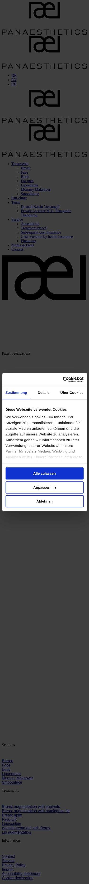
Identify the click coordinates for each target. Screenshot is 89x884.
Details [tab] (44, 393)
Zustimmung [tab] (16, 393)
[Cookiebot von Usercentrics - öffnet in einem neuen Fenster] (63, 379)
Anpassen (44, 487)
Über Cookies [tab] (72, 393)
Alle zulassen (44, 473)
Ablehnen (44, 501)
